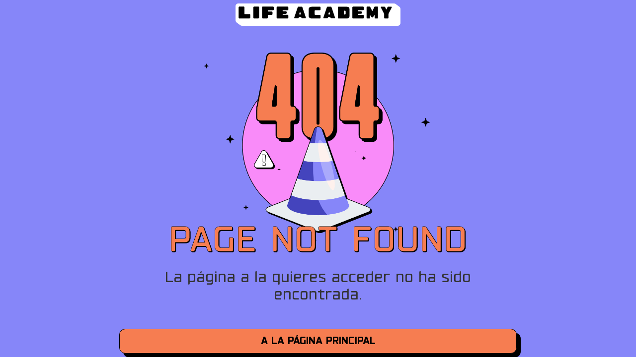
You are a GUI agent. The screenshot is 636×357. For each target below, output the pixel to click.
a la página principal (318, 341)
